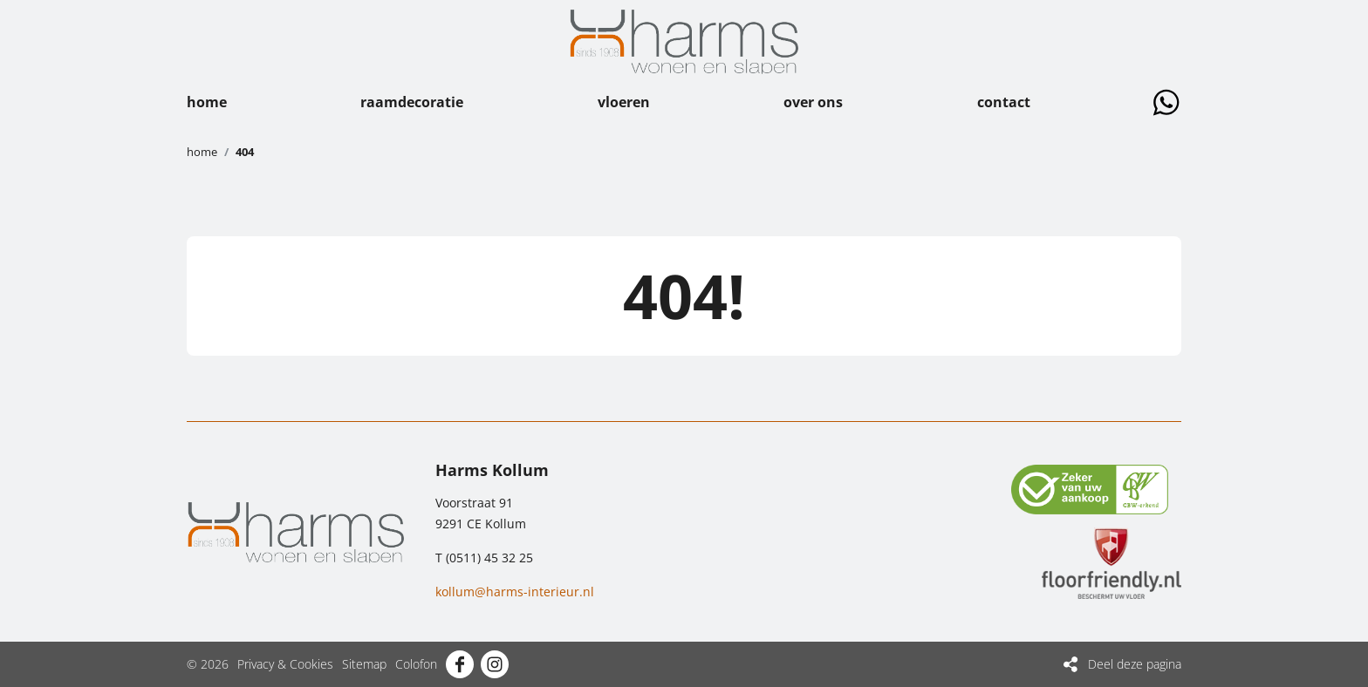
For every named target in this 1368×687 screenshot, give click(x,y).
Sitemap (364, 664)
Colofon (416, 664)
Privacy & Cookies (285, 664)
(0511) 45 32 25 (489, 557)
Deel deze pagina (1134, 664)
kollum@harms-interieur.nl (514, 591)
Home (202, 152)
